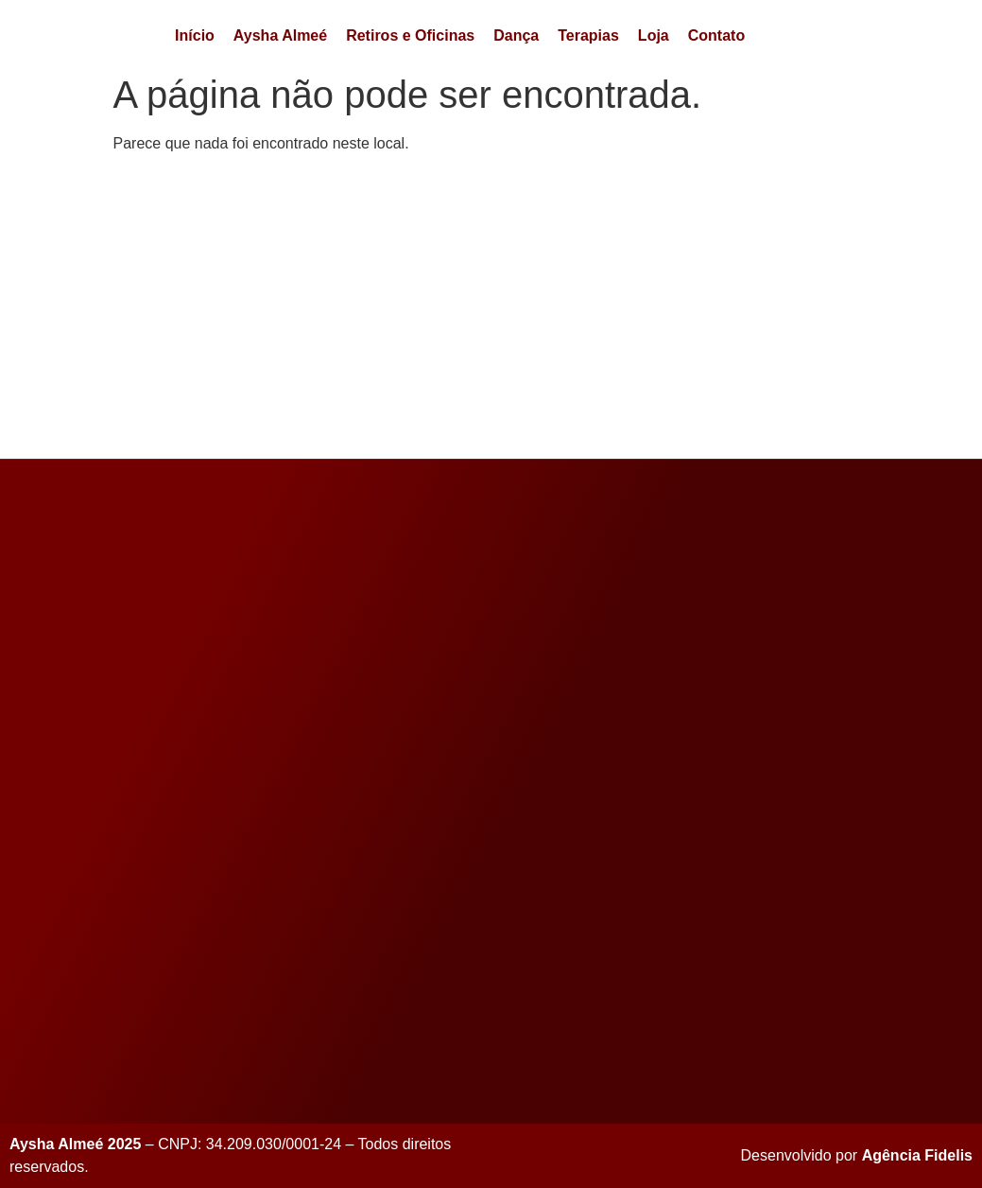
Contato (716, 35)
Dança (516, 35)
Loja (653, 35)
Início (195, 35)
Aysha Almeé (280, 35)
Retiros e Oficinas (410, 35)
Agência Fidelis (917, 1155)
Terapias (588, 35)
